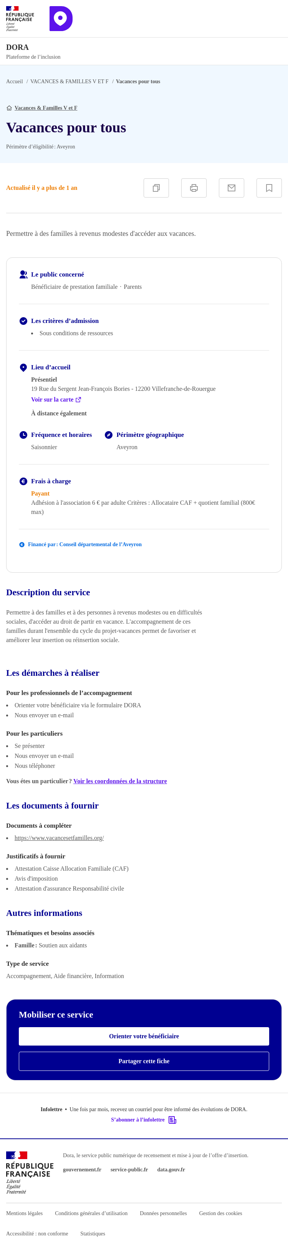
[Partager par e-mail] (231, 188)
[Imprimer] (194, 188)
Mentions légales (24, 1213)
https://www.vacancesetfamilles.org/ (59, 838)
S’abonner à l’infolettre (144, 1120)
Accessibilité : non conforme (37, 1234)
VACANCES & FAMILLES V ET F (69, 81)
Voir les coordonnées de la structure (120, 781)
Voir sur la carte (56, 399)
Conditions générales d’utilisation (91, 1213)
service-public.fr (129, 1170)
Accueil (14, 81)
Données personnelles (163, 1213)
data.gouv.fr (171, 1170)
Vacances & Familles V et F (46, 108)
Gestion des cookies (220, 1213)
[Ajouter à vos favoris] (269, 188)
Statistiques (92, 1234)
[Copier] (156, 188)
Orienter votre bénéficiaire (144, 1036)
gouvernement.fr (82, 1170)
